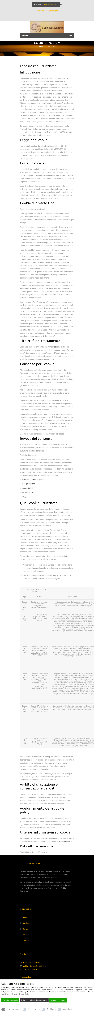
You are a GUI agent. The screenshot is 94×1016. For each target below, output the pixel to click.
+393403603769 (30, 970)
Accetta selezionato (10, 1000)
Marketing (67, 1009)
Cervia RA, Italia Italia (31, 963)
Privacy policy (53, 347)
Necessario (13, 1009)
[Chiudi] (36, 985)
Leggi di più (24, 994)
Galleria (26, 935)
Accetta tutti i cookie (58, 1000)
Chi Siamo (27, 923)
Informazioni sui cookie (38, 1000)
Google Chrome (28, 484)
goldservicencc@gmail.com (47, 11)
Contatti (26, 941)
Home (41, 46)
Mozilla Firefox (28, 493)
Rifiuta (23, 1000)
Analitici (50, 1009)
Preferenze (33, 1009)
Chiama (46, 4)
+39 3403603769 (51, 4)
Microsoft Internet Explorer (33, 479)
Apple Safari (27, 488)
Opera (24, 497)
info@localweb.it (65, 841)
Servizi (25, 929)
